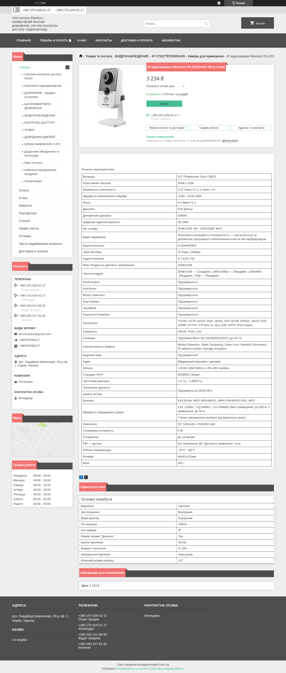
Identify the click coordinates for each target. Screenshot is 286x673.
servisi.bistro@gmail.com (35, 334)
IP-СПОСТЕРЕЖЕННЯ (168, 56)
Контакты (104, 40)
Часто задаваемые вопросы (40, 243)
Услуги (24, 190)
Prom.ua (164, 664)
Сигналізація (33, 181)
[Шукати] (206, 24)
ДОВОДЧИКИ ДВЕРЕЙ (39, 137)
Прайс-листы (29, 228)
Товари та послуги (98, 56)
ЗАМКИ (29, 129)
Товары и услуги (54, 40)
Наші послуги (33, 162)
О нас (82, 40)
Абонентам (171, 40)
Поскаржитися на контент (133, 668)
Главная (24, 40)
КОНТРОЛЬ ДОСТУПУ (39, 122)
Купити (164, 103)
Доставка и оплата (137, 40)
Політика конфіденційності (167, 668)
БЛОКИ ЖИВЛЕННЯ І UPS (42, 144)
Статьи (24, 221)
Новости (25, 205)
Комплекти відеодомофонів (43, 85)
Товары (24, 67)
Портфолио (28, 213)
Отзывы (25, 236)
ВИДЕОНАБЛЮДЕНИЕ (132, 56)
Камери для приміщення (206, 56)
